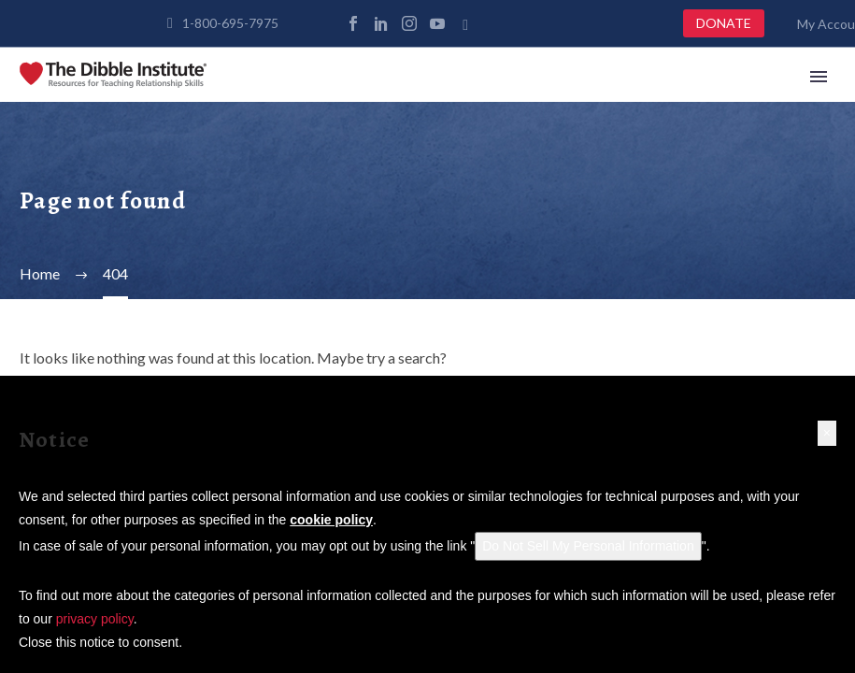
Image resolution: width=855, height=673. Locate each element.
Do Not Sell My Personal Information (587, 545)
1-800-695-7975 (230, 23)
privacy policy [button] (95, 618)
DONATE (723, 23)
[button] (827, 433)
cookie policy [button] (331, 519)
